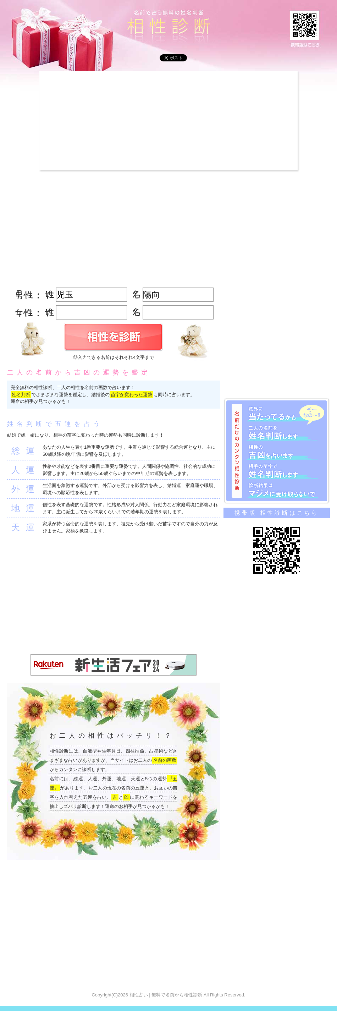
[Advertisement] (114, 120)
